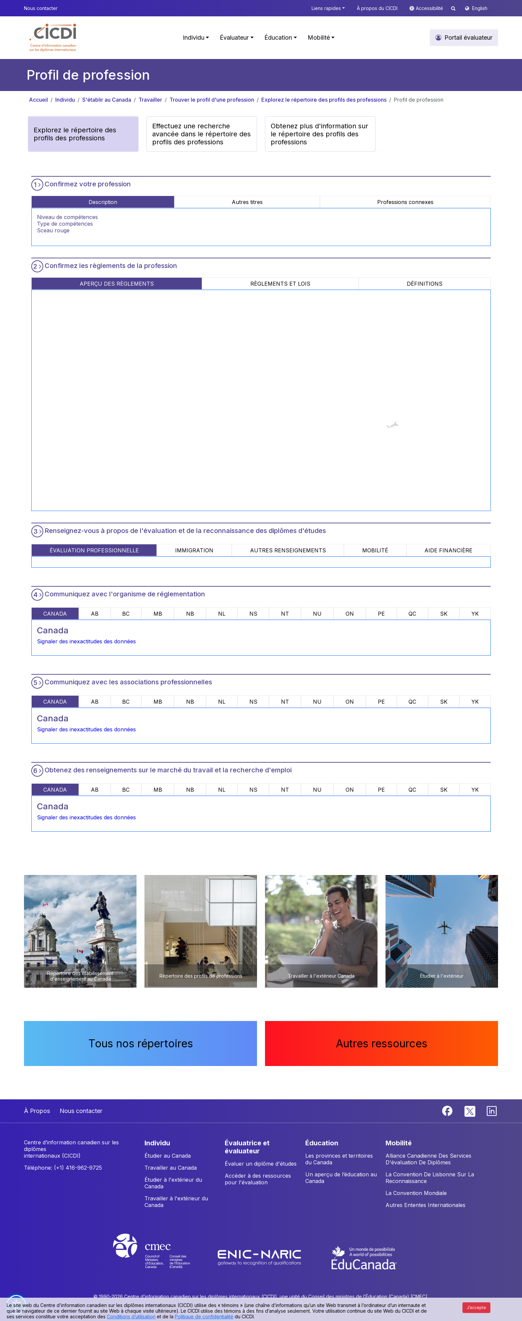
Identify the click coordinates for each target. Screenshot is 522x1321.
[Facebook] (448, 1110)
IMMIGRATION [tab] (194, 550)
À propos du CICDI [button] (377, 8)
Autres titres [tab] (247, 202)
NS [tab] (253, 613)
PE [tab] (381, 613)
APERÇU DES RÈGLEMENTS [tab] (117, 283)
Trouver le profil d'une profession (211, 99)
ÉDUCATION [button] (321, 1143)
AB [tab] (95, 613)
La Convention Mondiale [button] (416, 1193)
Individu (65, 99)
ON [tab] (350, 613)
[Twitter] (470, 1110)
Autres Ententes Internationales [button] (425, 1205)
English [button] (479, 8)
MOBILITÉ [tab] (375, 550)
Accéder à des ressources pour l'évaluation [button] (258, 1179)
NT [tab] (285, 613)
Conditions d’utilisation (131, 1316)
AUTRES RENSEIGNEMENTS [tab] (288, 550)
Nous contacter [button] (41, 8)
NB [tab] (190, 613)
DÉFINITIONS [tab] (424, 283)
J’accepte (476, 1307)
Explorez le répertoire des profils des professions (324, 99)
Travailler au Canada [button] (170, 1167)
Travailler (150, 99)
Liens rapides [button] (326, 8)
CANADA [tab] (55, 613)
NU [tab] (317, 613)
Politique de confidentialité (204, 1316)
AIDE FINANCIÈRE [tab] (448, 550)
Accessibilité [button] (430, 8)
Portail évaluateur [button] (468, 37)
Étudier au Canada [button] (167, 1155)
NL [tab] (221, 613)
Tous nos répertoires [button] (140, 1043)
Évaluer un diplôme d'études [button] (261, 1163)
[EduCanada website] (364, 1257)
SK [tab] (443, 613)
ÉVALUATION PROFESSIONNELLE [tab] (94, 550)
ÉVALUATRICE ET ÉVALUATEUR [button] (247, 1147)
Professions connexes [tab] (405, 202)
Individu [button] (193, 37)
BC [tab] (126, 613)
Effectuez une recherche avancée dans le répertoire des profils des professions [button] (201, 134)
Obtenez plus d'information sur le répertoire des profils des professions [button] (319, 134)
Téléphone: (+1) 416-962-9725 (63, 1167)
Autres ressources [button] (381, 1043)
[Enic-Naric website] (260, 1257)
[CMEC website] (160, 1257)
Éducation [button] (278, 37)
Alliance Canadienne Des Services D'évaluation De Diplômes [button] (428, 1159)
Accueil (38, 99)
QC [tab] (412, 613)
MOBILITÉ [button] (399, 1143)
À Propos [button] (37, 1110)
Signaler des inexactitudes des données (86, 641)
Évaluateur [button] (234, 37)
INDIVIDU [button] (157, 1143)
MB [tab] (157, 613)
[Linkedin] (491, 1110)
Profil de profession (418, 99)
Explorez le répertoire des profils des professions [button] (75, 134)
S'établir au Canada (106, 99)
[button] (53, 38)
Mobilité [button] (319, 37)
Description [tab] (103, 202)
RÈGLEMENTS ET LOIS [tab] (280, 283)
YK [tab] (475, 613)
